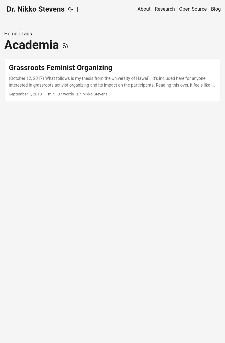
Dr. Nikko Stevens (35, 9)
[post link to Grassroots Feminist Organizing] (112, 80)
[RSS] (65, 45)
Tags (27, 34)
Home (10, 34)
